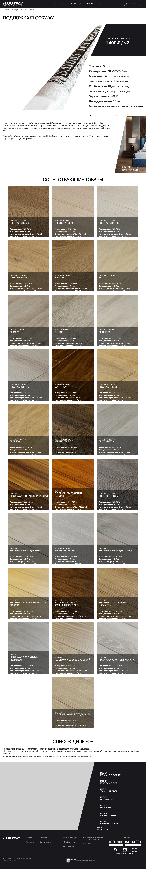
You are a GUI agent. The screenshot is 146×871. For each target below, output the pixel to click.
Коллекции (29, 838)
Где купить (43, 838)
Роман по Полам (110, 775)
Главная (6, 10)
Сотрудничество (45, 842)
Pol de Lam (106, 799)
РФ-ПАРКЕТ (106, 807)
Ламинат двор (109, 791)
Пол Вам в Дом (109, 783)
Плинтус (15, 10)
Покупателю (30, 842)
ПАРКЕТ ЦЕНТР (108, 815)
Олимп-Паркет (109, 823)
